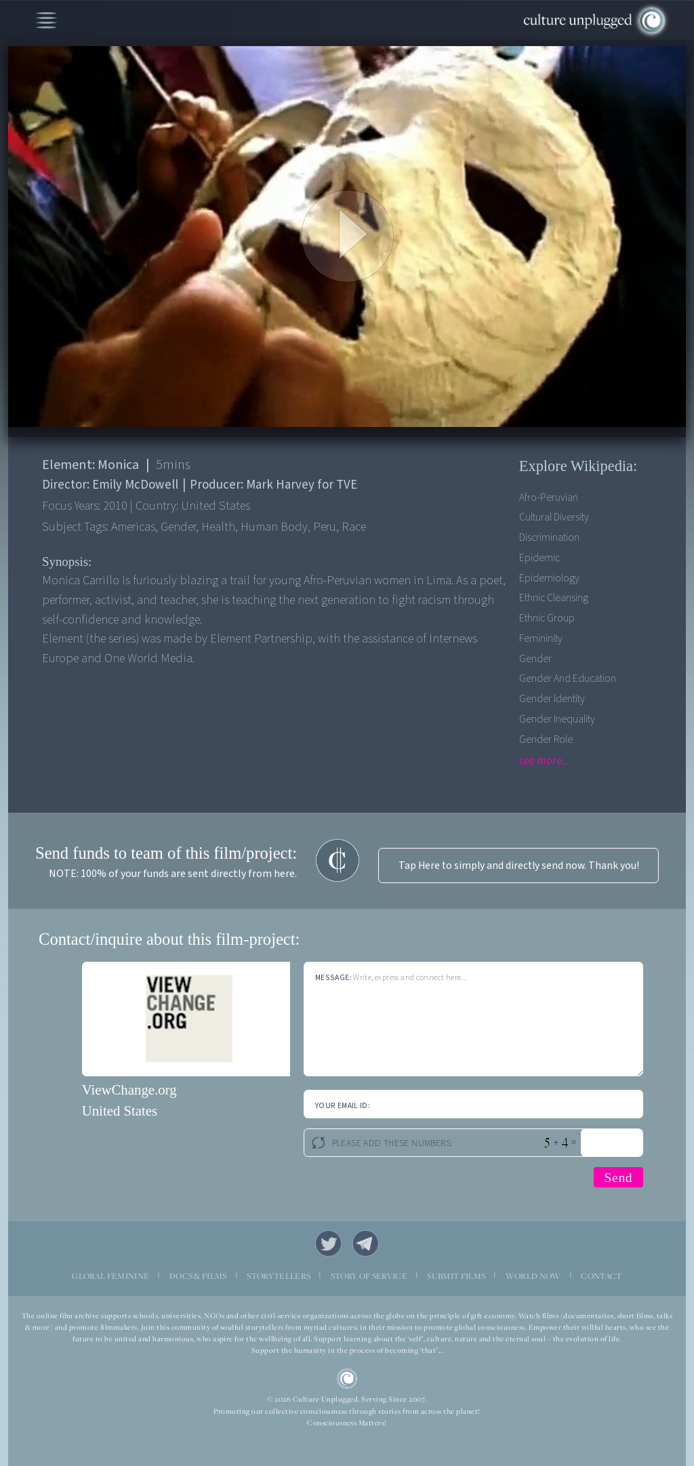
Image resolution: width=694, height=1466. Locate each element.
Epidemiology (549, 578)
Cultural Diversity (554, 517)
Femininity (541, 638)
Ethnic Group (547, 618)
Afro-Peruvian (548, 497)
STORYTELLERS (278, 1276)
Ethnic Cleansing (553, 597)
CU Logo (347, 1378)
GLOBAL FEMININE (110, 1276)
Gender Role (546, 739)
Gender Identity (552, 698)
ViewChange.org (129, 1089)
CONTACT (601, 1276)
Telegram (365, 1243)
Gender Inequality (557, 719)
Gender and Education (567, 678)
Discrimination (549, 537)
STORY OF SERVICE (369, 1276)
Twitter (328, 1243)
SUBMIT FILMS (456, 1276)
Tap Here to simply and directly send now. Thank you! (519, 865)
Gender (535, 658)
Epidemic (539, 557)
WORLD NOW (533, 1276)
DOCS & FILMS (198, 1276)
